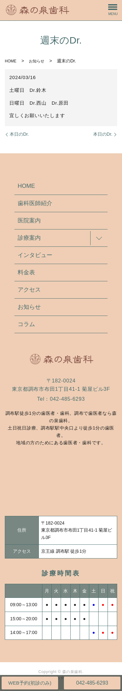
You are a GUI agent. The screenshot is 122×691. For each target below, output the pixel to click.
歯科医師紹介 (35, 203)
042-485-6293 (92, 683)
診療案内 (29, 238)
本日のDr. (19, 134)
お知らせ (36, 61)
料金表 (26, 272)
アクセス (29, 289)
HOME (10, 61)
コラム (26, 324)
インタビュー (35, 255)
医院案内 (29, 220)
